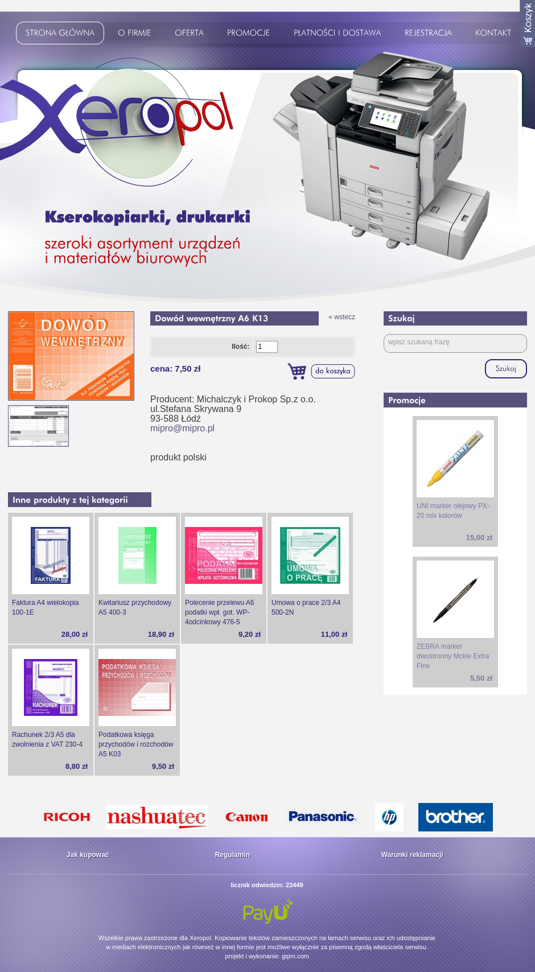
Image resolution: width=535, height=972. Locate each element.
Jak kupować (88, 855)
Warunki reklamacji (412, 855)
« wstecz (341, 317)
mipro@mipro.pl (182, 428)
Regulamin (232, 855)
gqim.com (295, 956)
